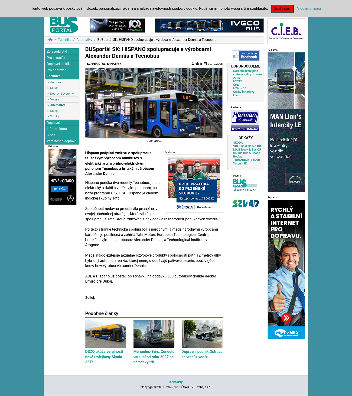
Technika (65, 40)
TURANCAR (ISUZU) (246, 160)
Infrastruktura (57, 129)
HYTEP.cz (239, 81)
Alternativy (84, 40)
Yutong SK (240, 163)
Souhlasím (282, 8)
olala (196, 63)
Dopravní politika (59, 64)
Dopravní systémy (62, 93)
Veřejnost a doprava (61, 141)
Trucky (54, 116)
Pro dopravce (56, 70)
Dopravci (53, 123)
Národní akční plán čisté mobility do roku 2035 (247, 74)
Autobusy (56, 82)
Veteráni (55, 99)
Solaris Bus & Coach (246, 153)
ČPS (236, 85)
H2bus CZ (239, 88)
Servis (54, 88)
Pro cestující (56, 58)
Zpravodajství (57, 52)
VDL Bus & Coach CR (247, 146)
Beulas (237, 156)
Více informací (309, 8)
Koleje (54, 111)
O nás (51, 135)
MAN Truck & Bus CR (247, 149)
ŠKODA (238, 142)
